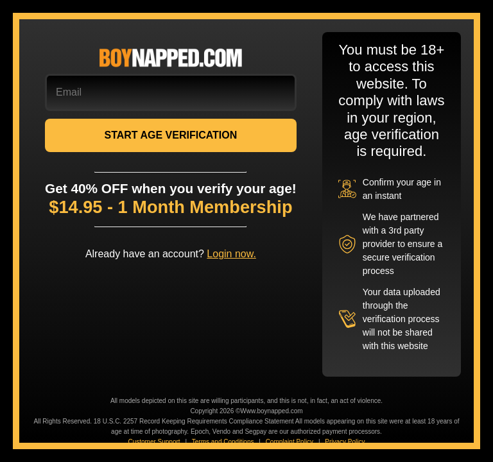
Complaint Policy (289, 441)
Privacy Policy (345, 441)
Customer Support (154, 441)
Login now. (231, 253)
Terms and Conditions (223, 441)
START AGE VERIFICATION (170, 135)
